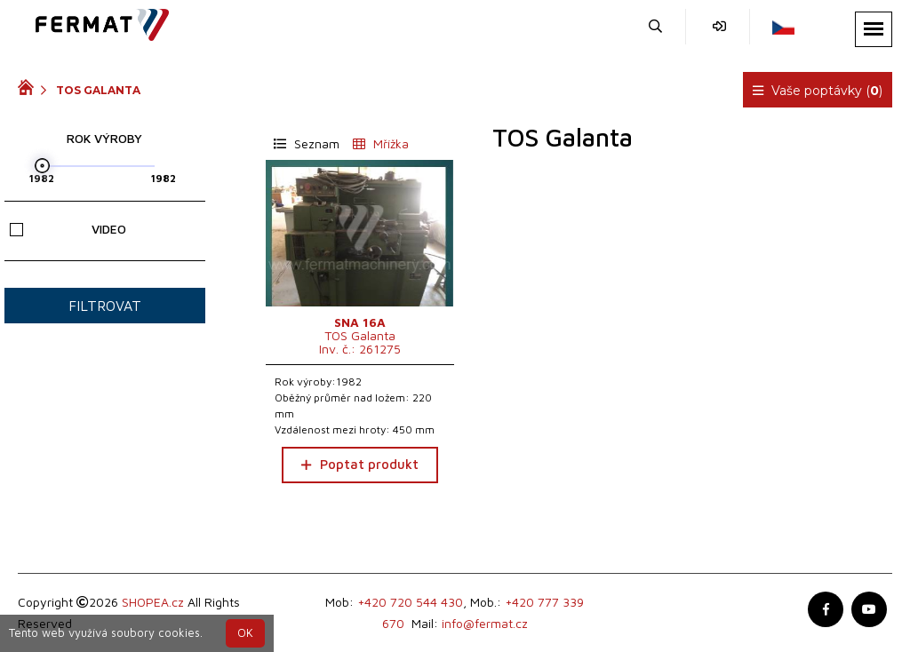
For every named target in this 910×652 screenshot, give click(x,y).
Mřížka (381, 143)
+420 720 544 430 (410, 601)
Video (68, 228)
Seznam (306, 143)
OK (245, 633)
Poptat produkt (360, 464)
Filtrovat (104, 306)
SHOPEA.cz (153, 601)
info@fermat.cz (485, 623)
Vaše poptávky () (817, 91)
